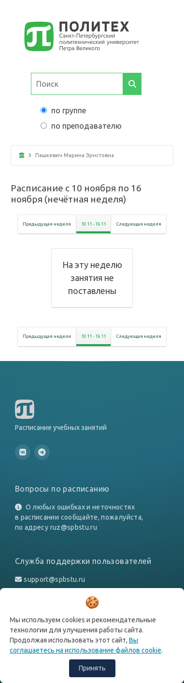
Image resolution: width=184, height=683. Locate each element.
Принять (92, 668)
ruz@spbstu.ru (74, 527)
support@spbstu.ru (54, 579)
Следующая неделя (138, 224)
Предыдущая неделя (47, 224)
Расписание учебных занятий (61, 427)
